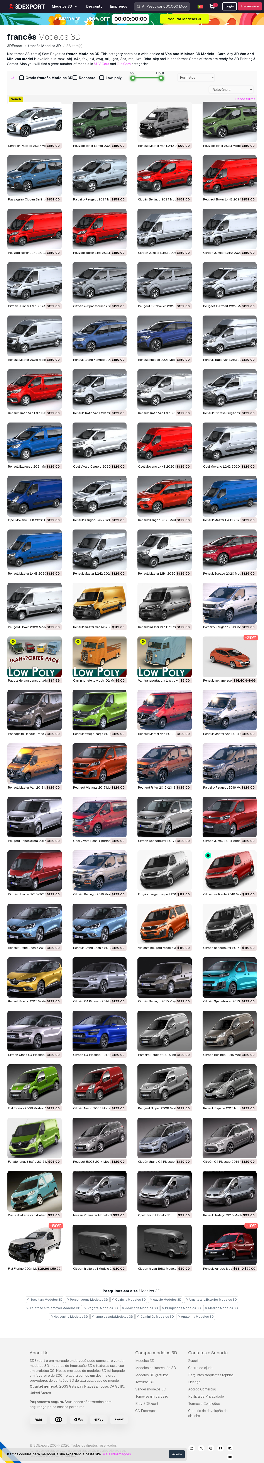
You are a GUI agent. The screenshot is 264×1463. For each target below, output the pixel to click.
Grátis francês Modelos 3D (45, 78)
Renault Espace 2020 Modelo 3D (226, 573)
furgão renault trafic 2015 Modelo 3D (34, 1162)
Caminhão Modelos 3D (155, 1317)
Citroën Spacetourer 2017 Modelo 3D (164, 841)
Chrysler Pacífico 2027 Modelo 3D (32, 146)
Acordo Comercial (202, 1389)
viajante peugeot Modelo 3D (158, 948)
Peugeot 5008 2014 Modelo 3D (96, 1162)
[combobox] (196, 77)
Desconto (84, 78)
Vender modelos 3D (150, 1389)
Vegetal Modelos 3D (101, 1308)
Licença (194, 1382)
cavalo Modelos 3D (165, 1300)
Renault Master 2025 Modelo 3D (31, 360)
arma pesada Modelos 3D (112, 1317)
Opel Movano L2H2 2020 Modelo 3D (229, 466)
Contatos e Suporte (208, 1353)
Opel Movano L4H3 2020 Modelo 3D (164, 466)
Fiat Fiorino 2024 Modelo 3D (28, 1269)
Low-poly (110, 78)
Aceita (177, 1454)
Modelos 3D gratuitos (152, 1375)
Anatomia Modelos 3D (196, 1317)
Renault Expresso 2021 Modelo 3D (32, 466)
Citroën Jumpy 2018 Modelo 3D (225, 841)
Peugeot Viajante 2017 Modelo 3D (97, 787)
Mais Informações (116, 1454)
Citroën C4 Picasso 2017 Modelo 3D (99, 1055)
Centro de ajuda (200, 1368)
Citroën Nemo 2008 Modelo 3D (95, 1108)
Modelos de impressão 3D (155, 1368)
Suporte (194, 1360)
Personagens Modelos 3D (87, 1300)
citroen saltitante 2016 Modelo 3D (227, 894)
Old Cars (124, 64)
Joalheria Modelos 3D (140, 1308)
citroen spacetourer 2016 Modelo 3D (229, 948)
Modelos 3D (144, 1360)
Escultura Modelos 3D (45, 1300)
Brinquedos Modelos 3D (181, 1308)
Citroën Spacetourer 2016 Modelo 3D (229, 1001)
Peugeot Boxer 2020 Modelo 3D (31, 627)
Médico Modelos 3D (221, 1308)
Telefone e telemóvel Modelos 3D (53, 1308)
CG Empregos (146, 1411)
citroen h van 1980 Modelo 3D (159, 1269)
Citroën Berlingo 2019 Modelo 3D (96, 894)
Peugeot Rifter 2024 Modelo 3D (225, 146)
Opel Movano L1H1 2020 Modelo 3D (33, 520)
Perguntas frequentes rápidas (211, 1375)
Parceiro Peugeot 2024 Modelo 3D (97, 199)
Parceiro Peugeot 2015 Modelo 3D (162, 1055)
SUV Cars (101, 64)
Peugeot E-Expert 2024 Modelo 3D (228, 306)
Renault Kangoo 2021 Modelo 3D (161, 520)
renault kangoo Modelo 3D (222, 1269)
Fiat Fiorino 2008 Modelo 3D (28, 1108)
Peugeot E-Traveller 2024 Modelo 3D (164, 306)
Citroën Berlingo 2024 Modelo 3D (161, 199)
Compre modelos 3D (156, 1353)
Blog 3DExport (146, 1403)
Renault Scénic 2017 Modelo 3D (30, 1001)
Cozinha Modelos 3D (129, 1300)
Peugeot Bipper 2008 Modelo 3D (161, 1108)
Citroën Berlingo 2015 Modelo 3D (226, 1055)
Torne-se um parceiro (151, 1396)
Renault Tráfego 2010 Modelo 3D (226, 1215)
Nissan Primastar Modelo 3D (93, 1215)
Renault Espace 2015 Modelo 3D (226, 1108)
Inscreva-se (250, 6)
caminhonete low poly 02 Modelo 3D (99, 680)
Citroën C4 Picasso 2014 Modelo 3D (229, 1162)
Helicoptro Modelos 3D (69, 1317)
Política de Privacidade (206, 1396)
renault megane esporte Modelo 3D (228, 680)
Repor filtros (245, 99)
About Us (39, 1353)
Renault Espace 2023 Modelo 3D (161, 360)
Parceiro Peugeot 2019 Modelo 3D (227, 627)
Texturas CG (144, 1382)
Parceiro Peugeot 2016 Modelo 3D (227, 787)
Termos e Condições (204, 1403)
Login (229, 6)
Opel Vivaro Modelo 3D (154, 1215)
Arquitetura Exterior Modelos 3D (211, 1300)
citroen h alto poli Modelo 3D (93, 1269)
